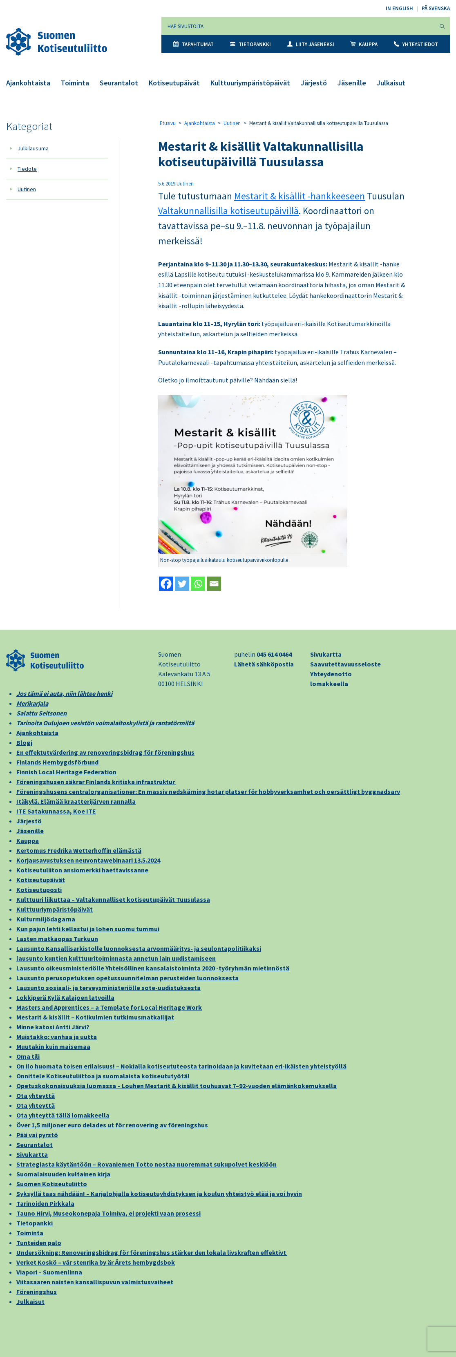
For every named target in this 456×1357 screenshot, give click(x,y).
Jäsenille (352, 82)
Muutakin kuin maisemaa (53, 1046)
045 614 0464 (274, 654)
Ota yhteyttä (35, 1095)
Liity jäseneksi (310, 44)
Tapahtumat (193, 44)
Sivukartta (326, 654)
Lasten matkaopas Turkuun (57, 938)
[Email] (214, 584)
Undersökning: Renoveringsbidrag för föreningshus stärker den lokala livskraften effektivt (151, 1252)
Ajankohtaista (28, 82)
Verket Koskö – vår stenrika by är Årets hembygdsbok (95, 1262)
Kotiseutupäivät (174, 82)
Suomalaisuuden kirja (63, 1174)
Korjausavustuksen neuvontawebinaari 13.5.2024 (88, 860)
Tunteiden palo (38, 1243)
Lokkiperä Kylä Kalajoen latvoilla (65, 997)
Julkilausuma (33, 148)
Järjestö (314, 82)
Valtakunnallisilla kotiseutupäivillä (228, 211)
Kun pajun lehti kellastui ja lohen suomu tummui (87, 929)
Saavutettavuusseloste (345, 664)
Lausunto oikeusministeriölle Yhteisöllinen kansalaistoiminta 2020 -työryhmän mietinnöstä (152, 968)
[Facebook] (166, 584)
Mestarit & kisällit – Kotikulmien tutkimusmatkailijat (95, 1017)
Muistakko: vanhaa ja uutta (56, 1037)
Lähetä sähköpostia (264, 664)
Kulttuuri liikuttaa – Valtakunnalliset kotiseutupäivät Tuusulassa (113, 899)
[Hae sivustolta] (298, 26)
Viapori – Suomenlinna (49, 1272)
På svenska (436, 8)
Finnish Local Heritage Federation (66, 772)
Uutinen (27, 189)
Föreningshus (36, 1292)
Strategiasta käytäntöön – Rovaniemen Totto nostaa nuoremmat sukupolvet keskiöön (146, 1164)
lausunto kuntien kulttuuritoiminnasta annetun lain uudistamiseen (116, 958)
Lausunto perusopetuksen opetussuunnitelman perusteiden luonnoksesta (127, 978)
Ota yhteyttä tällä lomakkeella (63, 1115)
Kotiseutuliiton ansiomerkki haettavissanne (82, 870)
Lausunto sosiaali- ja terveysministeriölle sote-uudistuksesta (108, 988)
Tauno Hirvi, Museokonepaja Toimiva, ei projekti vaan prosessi (108, 1213)
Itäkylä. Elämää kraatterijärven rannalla (76, 801)
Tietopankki (250, 44)
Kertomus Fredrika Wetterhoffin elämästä (78, 850)
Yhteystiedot (416, 44)
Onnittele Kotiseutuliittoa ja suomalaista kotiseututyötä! (103, 1076)
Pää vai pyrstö (37, 1135)
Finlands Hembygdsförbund (57, 762)
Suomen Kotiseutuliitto (51, 1184)
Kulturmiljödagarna (45, 919)
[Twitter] (182, 584)
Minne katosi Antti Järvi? (52, 1027)
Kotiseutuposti (39, 889)
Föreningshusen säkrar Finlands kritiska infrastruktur (96, 782)
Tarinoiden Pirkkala (45, 1203)
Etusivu (168, 123)
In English (399, 8)
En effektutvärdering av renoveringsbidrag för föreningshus (105, 752)
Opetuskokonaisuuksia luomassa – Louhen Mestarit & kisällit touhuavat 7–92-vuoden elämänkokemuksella (176, 1086)
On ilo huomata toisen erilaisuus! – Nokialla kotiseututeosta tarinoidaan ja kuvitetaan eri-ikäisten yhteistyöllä (181, 1066)
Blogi (24, 742)
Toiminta (75, 82)
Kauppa (364, 44)
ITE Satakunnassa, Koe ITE (56, 811)
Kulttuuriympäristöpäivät (250, 82)
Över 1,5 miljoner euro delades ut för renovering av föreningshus (112, 1125)
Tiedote (27, 168)
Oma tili (28, 1056)
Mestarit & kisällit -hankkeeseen (299, 196)
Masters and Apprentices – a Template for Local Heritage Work (109, 1007)
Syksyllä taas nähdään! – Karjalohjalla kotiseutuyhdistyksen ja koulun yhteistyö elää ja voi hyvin (159, 1193)
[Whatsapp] (198, 584)
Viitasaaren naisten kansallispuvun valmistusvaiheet (94, 1282)
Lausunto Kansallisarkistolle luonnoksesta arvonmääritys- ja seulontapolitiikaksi (138, 948)
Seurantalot (119, 82)
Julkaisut (391, 82)
